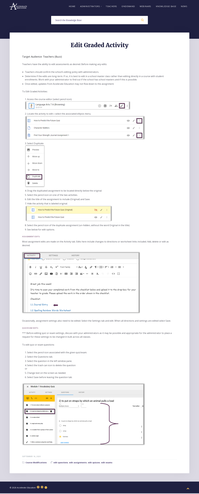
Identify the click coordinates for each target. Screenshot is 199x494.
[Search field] (99, 20)
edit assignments (78, 463)
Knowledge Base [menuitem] (166, 6)
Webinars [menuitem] (145, 6)
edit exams (106, 463)
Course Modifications (36, 463)
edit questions (60, 463)
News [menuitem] (184, 6)
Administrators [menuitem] (90, 6)
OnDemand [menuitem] (128, 6)
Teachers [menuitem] (111, 6)
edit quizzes (94, 463)
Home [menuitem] (72, 6)
